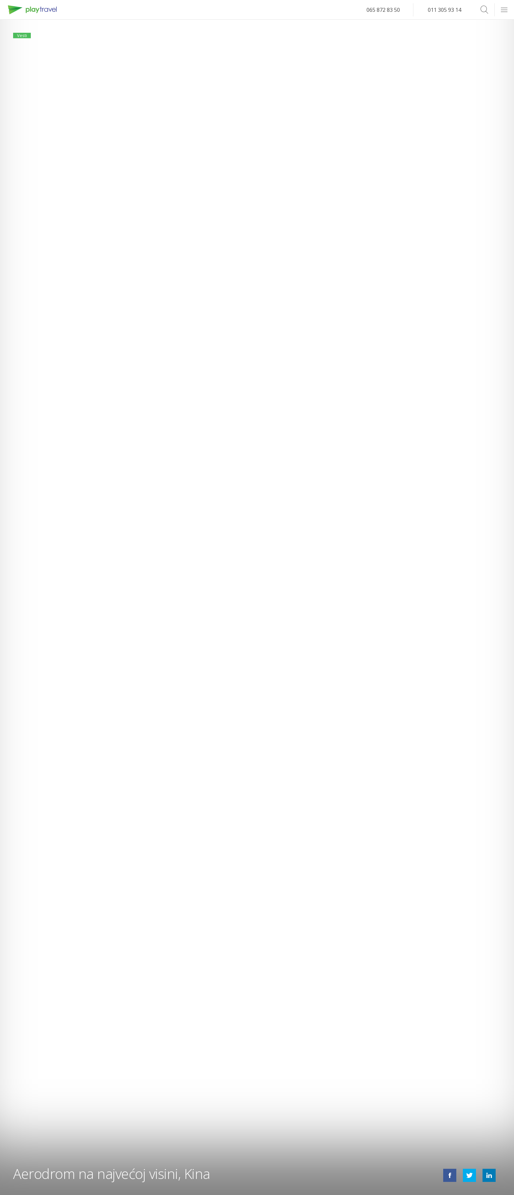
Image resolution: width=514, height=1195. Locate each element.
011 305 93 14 (444, 9)
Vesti (26, 38)
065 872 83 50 (383, 9)
